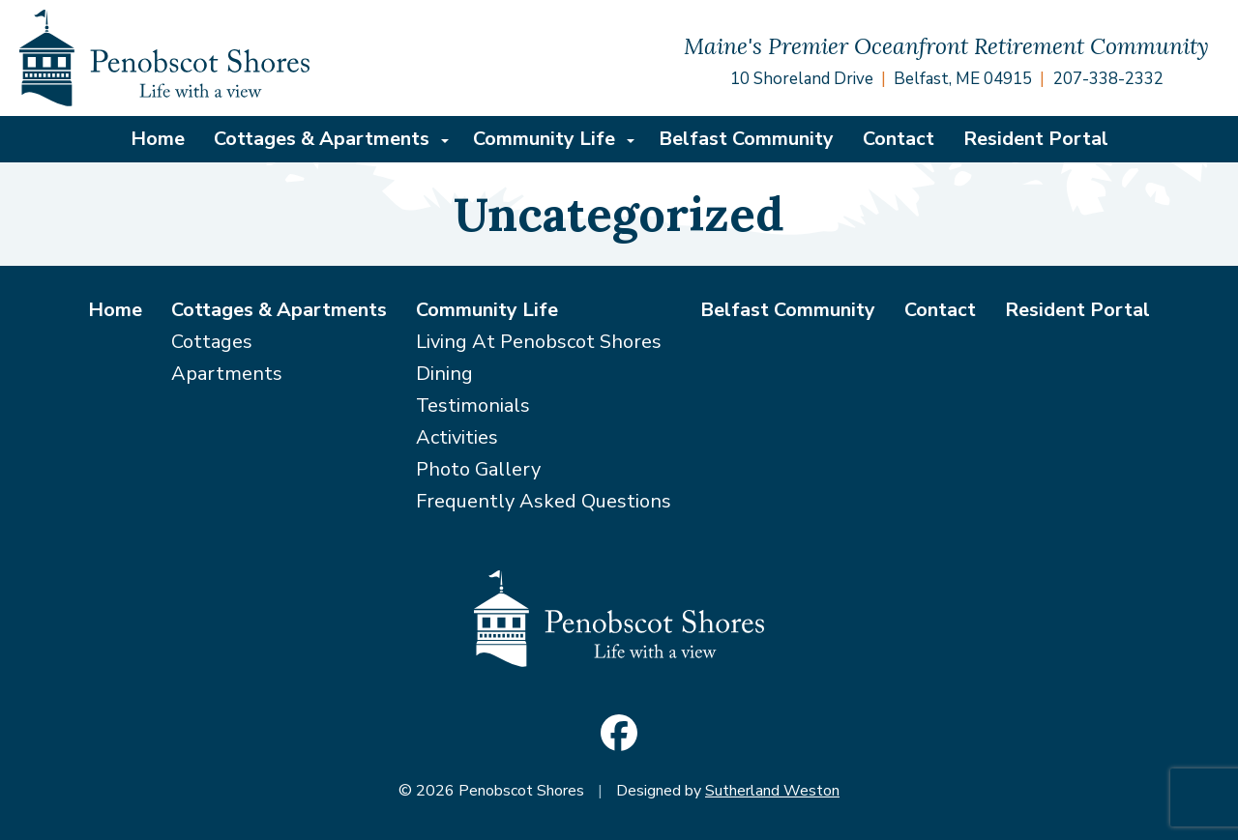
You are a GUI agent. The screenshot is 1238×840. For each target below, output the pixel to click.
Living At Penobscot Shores (539, 342)
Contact (898, 139)
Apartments (226, 374)
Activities (457, 437)
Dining (444, 374)
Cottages (211, 342)
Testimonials (473, 405)
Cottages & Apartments (321, 139)
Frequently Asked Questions (543, 501)
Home (158, 139)
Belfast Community (746, 139)
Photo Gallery (478, 469)
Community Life (544, 139)
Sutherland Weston (772, 790)
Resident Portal (1035, 139)
